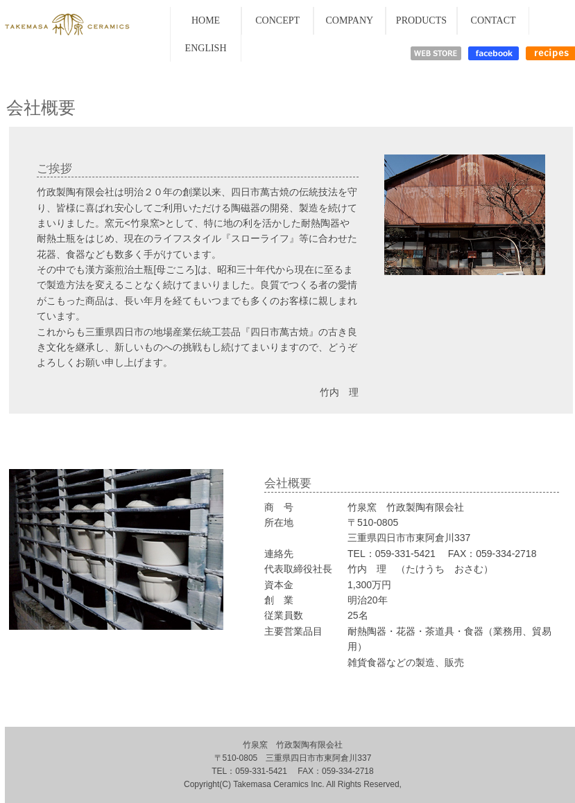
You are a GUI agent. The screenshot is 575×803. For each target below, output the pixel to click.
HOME (205, 20)
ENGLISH (206, 48)
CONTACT (493, 20)
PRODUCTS (421, 20)
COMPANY (349, 20)
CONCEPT (277, 20)
